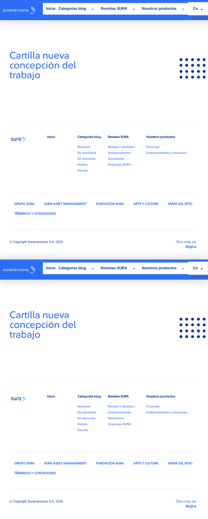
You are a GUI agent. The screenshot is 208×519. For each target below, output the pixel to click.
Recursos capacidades (27, 34)
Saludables (116, 158)
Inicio (50, 9)
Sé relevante (86, 158)
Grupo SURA (24, 204)
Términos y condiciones (35, 213)
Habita (82, 164)
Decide (82, 170)
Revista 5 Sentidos (121, 147)
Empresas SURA (119, 164)
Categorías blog (72, 9)
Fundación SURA (110, 204)
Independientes (119, 152)
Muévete (83, 147)
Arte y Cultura (145, 204)
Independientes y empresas (166, 152)
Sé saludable (86, 152)
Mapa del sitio (180, 204)
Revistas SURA (114, 9)
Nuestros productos (159, 9)
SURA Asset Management (65, 204)
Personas (152, 147)
